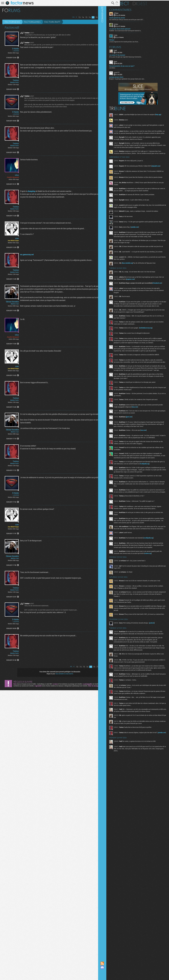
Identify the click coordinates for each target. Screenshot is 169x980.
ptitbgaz (130, 12)
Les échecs (127, 67)
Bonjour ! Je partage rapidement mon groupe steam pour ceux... (142, 78)
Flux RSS (117, 963)
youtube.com (149, 241)
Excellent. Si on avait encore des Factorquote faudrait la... (140, 30)
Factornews (12, 22)
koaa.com (131, 451)
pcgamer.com (158, 298)
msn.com (158, 476)
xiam (17, 340)
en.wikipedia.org (133, 606)
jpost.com (144, 461)
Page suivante (106, 17)
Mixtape (126, 39)
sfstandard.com (141, 304)
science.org (136, 624)
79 (93, 17)
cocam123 (131, 72)
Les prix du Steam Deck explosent (134, 28)
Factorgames (32, 22)
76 (82, 17)
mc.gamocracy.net (19, 403)
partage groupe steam (131, 76)
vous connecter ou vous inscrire (60, 963)
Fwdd (129, 50)
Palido (130, 35)
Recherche (106, 3)
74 (76, 17)
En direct (133, 3)
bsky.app (137, 116)
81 (99, 17)
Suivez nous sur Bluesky (117, 975)
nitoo (17, 254)
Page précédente (69, 17)
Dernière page (109, 17)
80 (96, 17)
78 (89, 17)
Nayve (130, 61)
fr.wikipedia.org (139, 518)
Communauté (117, 478)
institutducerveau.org (135, 354)
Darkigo (130, 23)
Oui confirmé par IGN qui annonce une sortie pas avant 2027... (141, 19)
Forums (130, 46)
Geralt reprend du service (131, 17)
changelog (24, 305)
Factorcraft (52, 22)
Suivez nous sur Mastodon (117, 971)
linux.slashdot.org (142, 281)
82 (103, 17)
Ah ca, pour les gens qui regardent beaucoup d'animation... (140, 56)
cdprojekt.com (133, 174)
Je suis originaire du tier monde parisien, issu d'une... (139, 41)
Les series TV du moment (132, 54)
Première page (66, 17)
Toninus (16, 103)
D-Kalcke (15, 49)
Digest (154, 3)
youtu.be (131, 699)
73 (72, 17)
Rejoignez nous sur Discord (117, 967)
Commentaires (135, 9)
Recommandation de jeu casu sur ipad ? (136, 65)
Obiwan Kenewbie (12, 438)
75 (79, 17)
